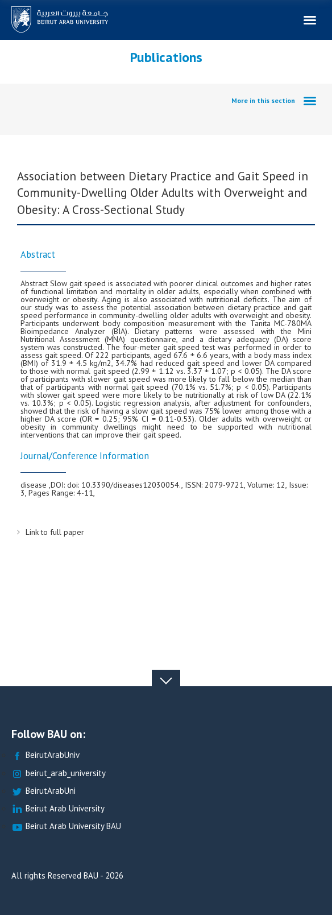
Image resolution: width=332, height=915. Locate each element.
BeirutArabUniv (45, 755)
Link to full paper (55, 532)
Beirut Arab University (58, 809)
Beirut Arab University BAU (66, 826)
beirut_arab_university (58, 773)
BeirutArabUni (43, 791)
